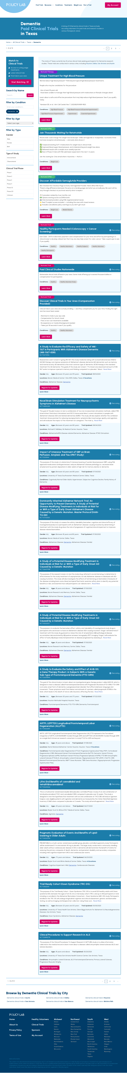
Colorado (107, 1048)
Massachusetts (76, 1046)
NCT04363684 (45, 742)
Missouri (57, 1056)
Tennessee (90, 1071)
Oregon (106, 1063)
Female (9, 143)
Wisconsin (57, 1068)
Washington (108, 1068)
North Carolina (92, 1063)
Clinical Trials (38, 1044)
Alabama (90, 1041)
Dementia (66, 388)
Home (12, 1038)
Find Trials (39, 5)
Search (30, 95)
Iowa (55, 1046)
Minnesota (57, 1053)
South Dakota (58, 1066)
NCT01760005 (45, 527)
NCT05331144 (44, 466)
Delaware (90, 1046)
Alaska (106, 1041)
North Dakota (58, 1061)
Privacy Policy (15, 1049)
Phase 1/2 (10, 187)
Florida (89, 1048)
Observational (11, 161)
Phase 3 (9, 180)
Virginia (90, 1076)
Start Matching (19, 82)
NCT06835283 (45, 414)
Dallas (95, 63)
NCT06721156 (44, 361)
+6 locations (91, 877)
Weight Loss (78, 5)
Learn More (47, 120)
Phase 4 (9, 184)
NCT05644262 (45, 802)
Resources (49, 5)
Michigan (57, 1051)
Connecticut (75, 1041)
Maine (73, 1043)
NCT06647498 (45, 580)
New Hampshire (76, 1048)
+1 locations (87, 384)
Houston (89, 63)
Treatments (68, 5)
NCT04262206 (45, 854)
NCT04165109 (44, 904)
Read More (107, 376)
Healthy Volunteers (40, 1038)
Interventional (11, 158)
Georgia (90, 1051)
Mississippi (91, 1061)
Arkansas (90, 1043)
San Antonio (102, 63)
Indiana (56, 1043)
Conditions (59, 5)
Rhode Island (75, 1058)
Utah (105, 1066)
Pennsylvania (75, 1056)
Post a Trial (87, 5)
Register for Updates (51, 394)
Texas (89, 1073)
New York (74, 1053)
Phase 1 (9, 172)
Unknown (10, 195)
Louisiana (90, 1056)
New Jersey (74, 1051)
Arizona (106, 1043)
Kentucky (90, 1053)
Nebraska (57, 1058)
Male (8, 139)
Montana (107, 1056)
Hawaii (106, 1051)
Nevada (106, 1058)
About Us (13, 1044)
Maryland (90, 1058)
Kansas (56, 1048)
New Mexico (108, 1061)
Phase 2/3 (10, 191)
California (107, 1046)
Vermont (73, 1061)
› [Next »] (119, 48)
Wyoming (107, 1071)
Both (8, 146)
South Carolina (92, 1068)
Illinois (56, 1041)
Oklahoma (90, 1066)
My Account (112, 5)
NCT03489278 (45, 955)
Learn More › (44, 399)
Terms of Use (15, 1054)
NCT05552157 (45, 635)
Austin (112, 63)
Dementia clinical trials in (18, 1017)
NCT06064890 (45, 690)
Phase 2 (9, 176)
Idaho (106, 1053)
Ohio (55, 1063)
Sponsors (36, 1049)
